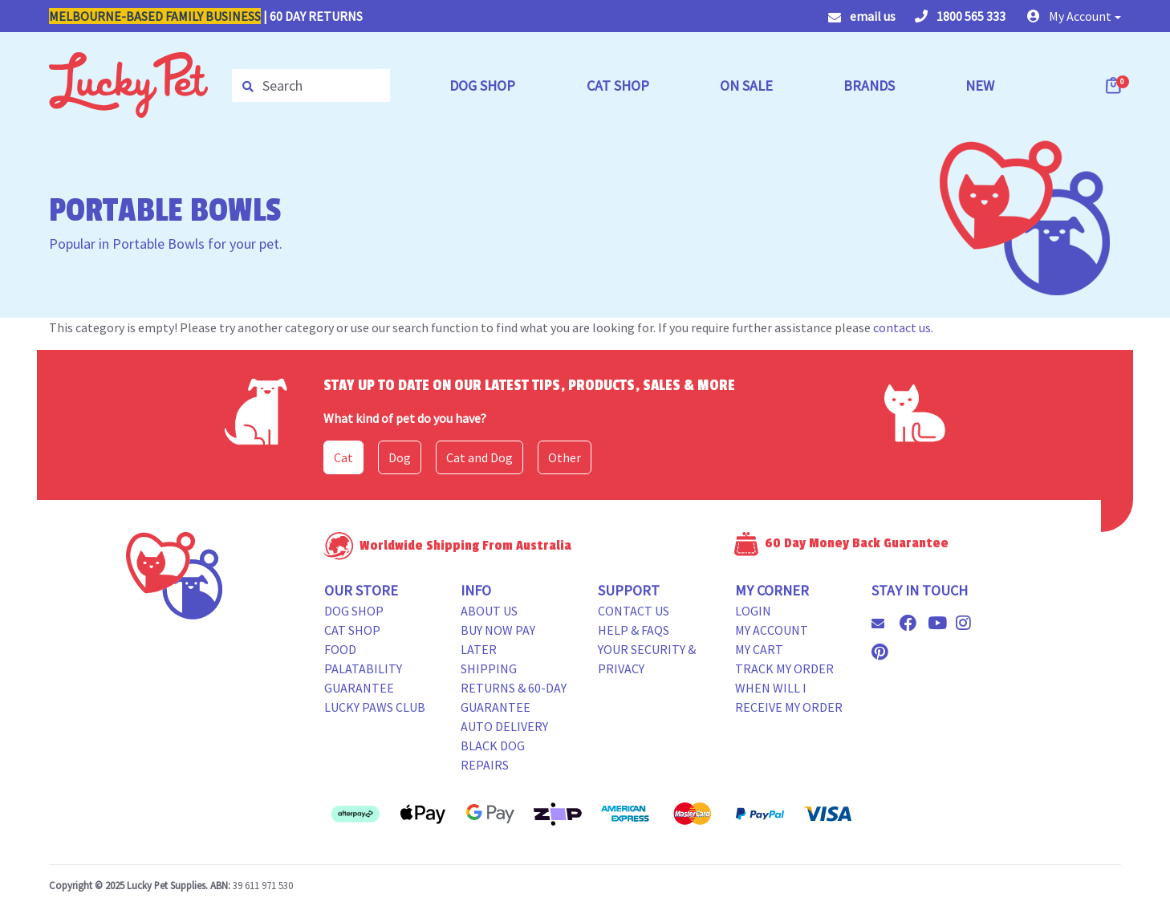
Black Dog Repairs (493, 755)
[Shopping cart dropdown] (1114, 85)
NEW (979, 85)
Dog (399, 457)
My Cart (759, 649)
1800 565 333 (960, 16)
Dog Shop (354, 611)
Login (753, 611)
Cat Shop (352, 630)
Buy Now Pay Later (498, 639)
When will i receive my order (789, 697)
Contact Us (633, 611)
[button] (1074, 16)
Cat (343, 457)
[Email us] (884, 624)
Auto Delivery (504, 726)
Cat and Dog (479, 457)
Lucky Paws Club (374, 707)
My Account (771, 630)
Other (564, 457)
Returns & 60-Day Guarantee (514, 697)
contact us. (903, 327)
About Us (489, 611)
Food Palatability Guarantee (363, 668)
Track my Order (784, 668)
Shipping (489, 668)
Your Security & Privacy (647, 658)
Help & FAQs (633, 630)
